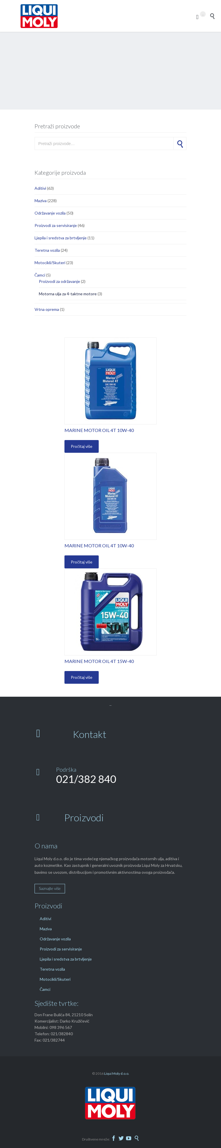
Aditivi (40, 188)
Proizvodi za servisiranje (56, 225)
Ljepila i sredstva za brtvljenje (61, 237)
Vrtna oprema (47, 309)
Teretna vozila (47, 250)
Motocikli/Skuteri (50, 262)
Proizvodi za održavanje (59, 281)
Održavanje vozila (50, 213)
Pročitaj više (81, 446)
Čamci (40, 275)
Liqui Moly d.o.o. (116, 1073)
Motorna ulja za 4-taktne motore (68, 293)
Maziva (41, 200)
